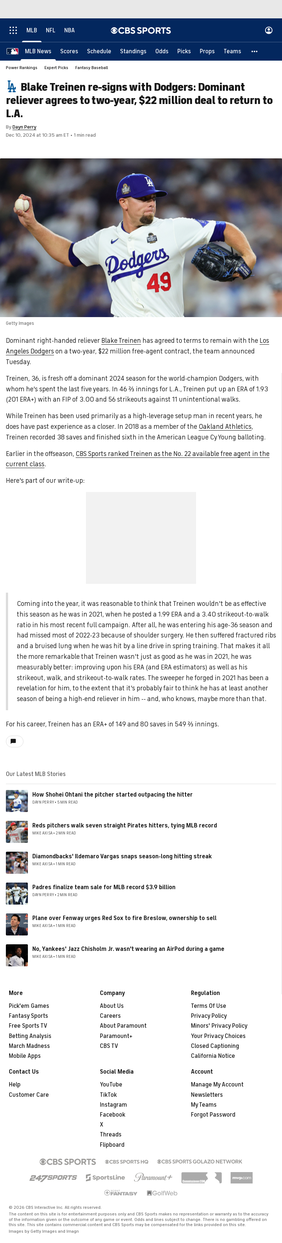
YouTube (111, 1084)
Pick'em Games (29, 1006)
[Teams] (232, 51)
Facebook (112, 1114)
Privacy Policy (209, 1016)
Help (15, 1084)
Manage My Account (217, 1084)
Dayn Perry (24, 127)
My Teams (204, 1105)
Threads (111, 1134)
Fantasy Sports (28, 1016)
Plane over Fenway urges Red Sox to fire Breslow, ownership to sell (124, 918)
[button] (255, 51)
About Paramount (123, 1026)
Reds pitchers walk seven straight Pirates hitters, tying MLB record (124, 825)
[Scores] (69, 51)
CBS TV (109, 1046)
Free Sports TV (28, 1026)
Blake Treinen (121, 341)
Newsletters (207, 1095)
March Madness (29, 1046)
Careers (110, 1016)
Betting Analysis (30, 1036)
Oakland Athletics (225, 427)
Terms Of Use (208, 1006)
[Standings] (133, 51)
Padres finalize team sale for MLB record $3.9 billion (104, 887)
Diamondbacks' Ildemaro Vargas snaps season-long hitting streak (122, 856)
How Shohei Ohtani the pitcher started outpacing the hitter (112, 794)
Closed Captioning (215, 1046)
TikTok (108, 1095)
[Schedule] (99, 51)
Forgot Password (213, 1114)
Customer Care (29, 1095)
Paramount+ (116, 1036)
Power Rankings (21, 67)
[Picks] (184, 51)
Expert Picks (56, 67)
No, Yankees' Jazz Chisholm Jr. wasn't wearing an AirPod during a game (128, 949)
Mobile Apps (25, 1056)
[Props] (207, 51)
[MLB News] (38, 51)
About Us (112, 1006)
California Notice (213, 1056)
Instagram (113, 1105)
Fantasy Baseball (91, 67)
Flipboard (112, 1145)
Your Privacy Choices (218, 1036)
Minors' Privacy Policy (219, 1026)
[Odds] (162, 51)
